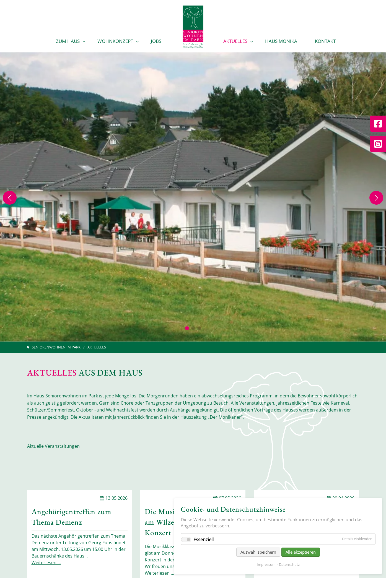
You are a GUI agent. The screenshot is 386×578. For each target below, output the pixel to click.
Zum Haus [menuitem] (68, 41)
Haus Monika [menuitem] (281, 41)
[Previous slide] (10, 198)
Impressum (266, 564)
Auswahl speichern (258, 552)
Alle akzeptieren (301, 552)
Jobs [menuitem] (156, 41)
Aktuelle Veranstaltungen (53, 446)
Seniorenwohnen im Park (56, 347)
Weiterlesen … (46, 562)
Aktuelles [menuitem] (235, 41)
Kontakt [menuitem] (325, 41)
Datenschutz (289, 564)
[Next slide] (376, 198)
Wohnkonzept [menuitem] (115, 41)
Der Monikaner (225, 417)
